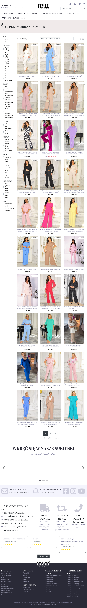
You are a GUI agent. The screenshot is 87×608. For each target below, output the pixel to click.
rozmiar (6, 45)
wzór (5, 154)
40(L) (6, 57)
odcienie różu (9, 102)
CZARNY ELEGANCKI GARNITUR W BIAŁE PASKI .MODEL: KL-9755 (74, 307)
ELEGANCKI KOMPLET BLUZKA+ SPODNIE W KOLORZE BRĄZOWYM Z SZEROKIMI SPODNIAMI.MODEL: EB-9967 (50, 269)
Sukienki (21, 14)
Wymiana (26, 581)
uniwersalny (8, 80)
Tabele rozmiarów (6, 575)
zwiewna (7, 210)
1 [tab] (40, 480)
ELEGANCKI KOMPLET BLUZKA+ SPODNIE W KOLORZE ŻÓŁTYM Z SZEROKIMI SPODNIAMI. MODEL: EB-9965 (74, 230)
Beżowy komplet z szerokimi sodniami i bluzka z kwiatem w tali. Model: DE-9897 (27, 307)
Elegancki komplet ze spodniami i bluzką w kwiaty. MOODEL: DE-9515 (74, 384)
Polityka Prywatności (7, 589)
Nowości (15, 18)
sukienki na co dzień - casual (75, 586)
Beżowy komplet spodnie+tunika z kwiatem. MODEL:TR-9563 (74, 346)
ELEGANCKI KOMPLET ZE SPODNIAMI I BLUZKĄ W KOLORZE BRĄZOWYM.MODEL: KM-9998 (74, 115)
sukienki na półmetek (73, 590)
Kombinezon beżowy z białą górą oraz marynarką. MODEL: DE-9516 (50, 423)
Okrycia (52, 14)
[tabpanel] (23, 468)
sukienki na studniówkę (74, 594)
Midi (6, 41)
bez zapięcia (8, 168)
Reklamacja (26, 577)
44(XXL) (7, 64)
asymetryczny (9, 139)
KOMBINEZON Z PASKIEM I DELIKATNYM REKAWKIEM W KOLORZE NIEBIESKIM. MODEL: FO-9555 (27, 423)
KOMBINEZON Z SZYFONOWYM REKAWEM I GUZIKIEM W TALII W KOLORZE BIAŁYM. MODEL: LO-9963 (27, 76)
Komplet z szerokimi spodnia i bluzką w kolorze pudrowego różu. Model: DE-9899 (74, 268)
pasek (6, 197)
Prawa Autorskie (6, 591)
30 (43, 38)
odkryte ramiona (7, 143)
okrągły (7, 146)
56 (5, 78)
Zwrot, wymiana (6, 581)
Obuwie (60, 14)
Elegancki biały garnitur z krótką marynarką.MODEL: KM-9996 (74, 75)
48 (5, 68)
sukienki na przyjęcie (73, 592)
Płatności (26, 573)
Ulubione (25, 591)
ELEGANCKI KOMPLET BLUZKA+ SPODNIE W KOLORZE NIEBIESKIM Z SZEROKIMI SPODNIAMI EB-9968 (27, 269)
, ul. (12, 8)
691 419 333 (37, 604)
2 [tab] (43, 480)
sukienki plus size (50, 588)
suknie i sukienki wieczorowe (53, 575)
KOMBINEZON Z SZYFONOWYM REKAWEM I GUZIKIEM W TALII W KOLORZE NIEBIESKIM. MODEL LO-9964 (50, 76)
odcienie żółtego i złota (9, 114)
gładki (6, 159)
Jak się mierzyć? (6, 573)
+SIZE (29, 14)
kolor (5, 84)
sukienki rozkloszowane (52, 590)
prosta (6, 206)
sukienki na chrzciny (73, 577)
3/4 (6, 124)
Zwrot (25, 579)
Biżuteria (77, 14)
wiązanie (7, 175)
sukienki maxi (49, 582)
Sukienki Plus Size (9, 14)
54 (5, 75)
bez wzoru (8, 157)
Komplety (44, 14)
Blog (23, 18)
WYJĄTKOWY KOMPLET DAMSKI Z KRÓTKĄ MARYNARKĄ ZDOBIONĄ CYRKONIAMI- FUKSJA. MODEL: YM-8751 (51, 153)
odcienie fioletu (9, 95)
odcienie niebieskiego (8, 99)
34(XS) (7, 50)
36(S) (6, 52)
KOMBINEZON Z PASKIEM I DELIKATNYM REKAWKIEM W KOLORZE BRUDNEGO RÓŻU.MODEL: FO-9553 (50, 385)
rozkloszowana (9, 208)
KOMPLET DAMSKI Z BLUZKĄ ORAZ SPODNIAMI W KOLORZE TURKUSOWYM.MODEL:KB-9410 (74, 423)
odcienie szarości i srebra (7, 106)
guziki (6, 170)
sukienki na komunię (73, 584)
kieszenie (7, 193)
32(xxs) (7, 48)
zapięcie (6, 165)
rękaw (5, 121)
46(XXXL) (7, 66)
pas (6, 172)
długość (6, 36)
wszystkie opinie (44, 556)
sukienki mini (49, 577)
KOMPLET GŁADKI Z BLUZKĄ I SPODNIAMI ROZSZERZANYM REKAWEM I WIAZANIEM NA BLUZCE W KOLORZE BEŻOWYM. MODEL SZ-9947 (74, 192)
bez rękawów (8, 128)
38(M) (6, 55)
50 (5, 71)
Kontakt (3, 595)
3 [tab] (47, 480)
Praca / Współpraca (7, 593)
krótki (6, 133)
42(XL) (7, 59)
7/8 (6, 126)
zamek (7, 177)
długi (6, 131)
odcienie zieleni (9, 111)
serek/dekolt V (9, 151)
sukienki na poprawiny (73, 588)
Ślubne (35, 14)
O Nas (3, 584)
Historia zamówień (28, 589)
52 (5, 73)
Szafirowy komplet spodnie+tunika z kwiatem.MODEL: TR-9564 (27, 384)
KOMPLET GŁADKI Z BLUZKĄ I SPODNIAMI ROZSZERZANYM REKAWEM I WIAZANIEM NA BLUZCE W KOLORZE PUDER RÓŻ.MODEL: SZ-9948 (27, 230)
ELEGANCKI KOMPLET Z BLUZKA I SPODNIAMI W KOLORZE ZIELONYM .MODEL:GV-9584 (50, 346)
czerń (6, 89)
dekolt (6, 137)
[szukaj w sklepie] (69, 8)
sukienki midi (49, 579)
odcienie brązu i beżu (9, 92)
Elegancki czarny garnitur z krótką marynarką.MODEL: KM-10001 (50, 191)
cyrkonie (7, 186)
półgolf (7, 148)
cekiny (6, 183)
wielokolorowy (9, 117)
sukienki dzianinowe (51, 586)
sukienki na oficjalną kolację (75, 582)
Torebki (68, 14)
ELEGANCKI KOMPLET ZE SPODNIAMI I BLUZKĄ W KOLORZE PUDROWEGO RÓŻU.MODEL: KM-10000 (27, 115)
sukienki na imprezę (73, 579)
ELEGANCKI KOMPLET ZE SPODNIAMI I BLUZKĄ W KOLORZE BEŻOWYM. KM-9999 (50, 114)
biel (6, 86)
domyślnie (54, 38)
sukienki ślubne (49, 592)
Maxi (6, 39)
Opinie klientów (6, 579)
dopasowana (8, 204)
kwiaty (6, 161)
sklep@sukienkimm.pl (49, 604)
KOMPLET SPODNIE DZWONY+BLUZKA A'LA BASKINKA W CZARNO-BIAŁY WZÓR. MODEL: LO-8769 (27, 153)
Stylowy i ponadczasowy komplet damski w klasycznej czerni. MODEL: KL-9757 (27, 191)
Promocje (6, 18)
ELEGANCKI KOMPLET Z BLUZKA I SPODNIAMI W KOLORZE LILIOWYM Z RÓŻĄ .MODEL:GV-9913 (74, 153)
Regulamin (4, 586)
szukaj (82, 8)
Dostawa (25, 575)
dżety (6, 188)
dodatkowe (7, 181)
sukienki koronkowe (51, 584)
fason (5, 201)
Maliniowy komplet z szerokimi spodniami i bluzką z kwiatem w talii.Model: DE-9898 (50, 307)
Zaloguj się (26, 587)
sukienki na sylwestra (73, 596)
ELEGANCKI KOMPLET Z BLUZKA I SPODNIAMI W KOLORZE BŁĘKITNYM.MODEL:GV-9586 (27, 346)
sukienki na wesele (72, 575)
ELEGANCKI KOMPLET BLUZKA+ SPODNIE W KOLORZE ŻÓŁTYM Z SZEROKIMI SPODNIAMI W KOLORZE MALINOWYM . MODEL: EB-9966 (50, 230)
